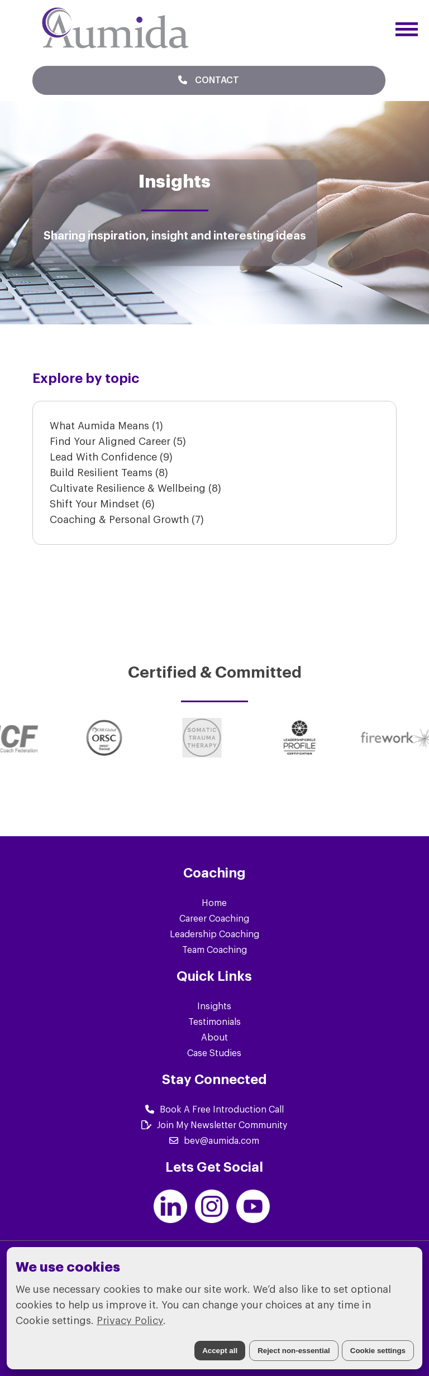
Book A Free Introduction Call (214, 1109)
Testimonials (214, 1022)
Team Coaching (214, 950)
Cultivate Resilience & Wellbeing (135, 488)
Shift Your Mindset (102, 504)
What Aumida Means (106, 426)
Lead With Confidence (111, 457)
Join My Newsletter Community (214, 1125)
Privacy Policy (130, 1321)
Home (214, 903)
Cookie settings (378, 1350)
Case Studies (214, 1053)
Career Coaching (214, 918)
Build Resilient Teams (109, 473)
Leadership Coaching (214, 934)
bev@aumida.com (214, 1141)
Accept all (219, 1350)
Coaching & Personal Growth (127, 520)
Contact (208, 80)
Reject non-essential (294, 1350)
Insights (214, 1006)
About (214, 1037)
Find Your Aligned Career (118, 442)
